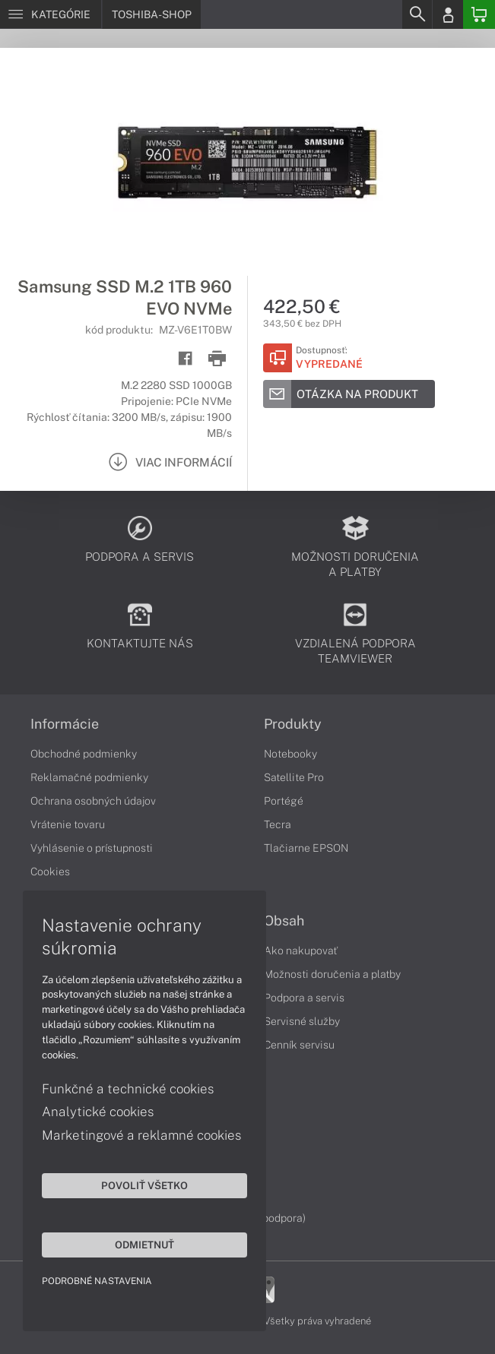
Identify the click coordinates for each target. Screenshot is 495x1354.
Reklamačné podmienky (89, 777)
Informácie (64, 724)
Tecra (277, 824)
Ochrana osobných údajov (93, 801)
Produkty (293, 724)
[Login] (448, 14)
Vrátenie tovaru (67, 824)
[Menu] (50, 14)
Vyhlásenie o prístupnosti (91, 848)
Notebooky (290, 754)
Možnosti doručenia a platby (332, 974)
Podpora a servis (304, 998)
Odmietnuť (144, 1245)
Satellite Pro (294, 777)
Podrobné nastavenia (97, 1281)
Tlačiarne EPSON (306, 848)
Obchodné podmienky (83, 754)
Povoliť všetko (144, 1185)
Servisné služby (302, 1021)
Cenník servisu (299, 1045)
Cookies (50, 871)
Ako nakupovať (301, 950)
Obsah (284, 921)
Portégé (283, 801)
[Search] (416, 14)
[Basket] (479, 14)
